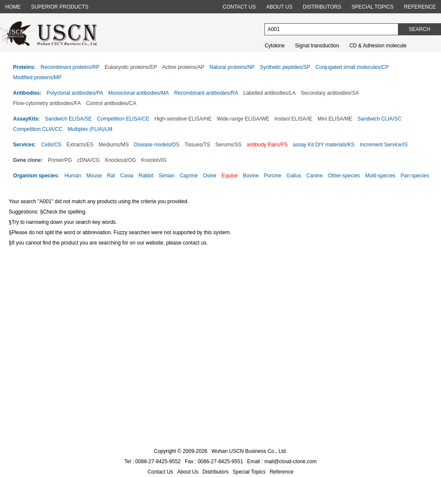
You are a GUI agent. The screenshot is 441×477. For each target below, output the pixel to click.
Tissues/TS (197, 145)
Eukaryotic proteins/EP (131, 67)
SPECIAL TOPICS (372, 7)
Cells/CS (51, 145)
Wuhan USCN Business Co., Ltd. (249, 451)
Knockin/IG (154, 160)
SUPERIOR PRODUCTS (59, 7)
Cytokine (274, 46)
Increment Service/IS (383, 145)
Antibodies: (27, 93)
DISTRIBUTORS (322, 7)
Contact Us (160, 472)
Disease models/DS (156, 145)
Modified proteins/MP (37, 77)
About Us (187, 472)
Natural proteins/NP (232, 67)
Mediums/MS (114, 145)
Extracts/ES (79, 145)
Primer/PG (60, 160)
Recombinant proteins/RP (69, 67)
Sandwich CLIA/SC (379, 119)
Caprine (189, 176)
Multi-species (380, 176)
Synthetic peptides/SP (285, 67)
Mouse (94, 176)
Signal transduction (317, 46)
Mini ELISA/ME (334, 119)
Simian (166, 176)
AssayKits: (26, 119)
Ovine (209, 176)
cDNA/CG (88, 160)
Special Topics (249, 472)
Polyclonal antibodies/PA (75, 93)
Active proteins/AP (183, 67)
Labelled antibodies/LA (269, 93)
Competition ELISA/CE (123, 119)
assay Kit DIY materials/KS (323, 145)
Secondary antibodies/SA (330, 93)
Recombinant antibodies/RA (206, 93)
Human (73, 176)
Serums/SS (228, 145)
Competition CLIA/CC (37, 129)
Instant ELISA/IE (293, 119)
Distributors (215, 472)
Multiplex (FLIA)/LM (90, 129)
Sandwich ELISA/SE (68, 119)
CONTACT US (239, 7)
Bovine (251, 176)
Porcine (273, 176)
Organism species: (36, 176)
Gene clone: (28, 160)
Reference (281, 472)
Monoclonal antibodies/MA (139, 93)
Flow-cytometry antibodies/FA (47, 103)
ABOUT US (279, 7)
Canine (314, 176)
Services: (24, 145)
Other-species (344, 176)
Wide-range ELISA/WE (243, 119)
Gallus (293, 176)
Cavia (127, 176)
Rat (111, 176)
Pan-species (415, 176)
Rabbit (146, 176)
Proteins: (24, 67)
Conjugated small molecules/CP (352, 67)
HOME (13, 7)
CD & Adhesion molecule (378, 46)
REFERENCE (420, 7)
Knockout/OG (120, 160)
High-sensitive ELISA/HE (182, 119)
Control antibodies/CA (111, 103)
